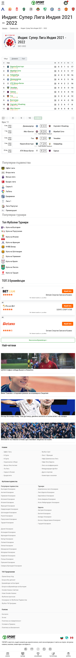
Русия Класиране (7, 516)
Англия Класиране (7, 492)
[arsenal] (73, 9)
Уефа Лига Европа (48, 462)
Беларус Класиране (44, 517)
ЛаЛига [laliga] (6, 191)
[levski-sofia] (3, 9)
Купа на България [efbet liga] (10, 227)
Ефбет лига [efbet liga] (8, 168)
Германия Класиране (8, 496)
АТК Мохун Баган (17, 83)
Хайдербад (14, 75)
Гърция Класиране (44, 524)
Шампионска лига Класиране (48, 489)
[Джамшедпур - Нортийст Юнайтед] (38, 126)
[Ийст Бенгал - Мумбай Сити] (38, 132)
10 (55, 67)
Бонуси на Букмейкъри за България (14, 586)
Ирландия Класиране (8, 535)
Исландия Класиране (8, 532)
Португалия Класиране (9, 519)
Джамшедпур (15, 79)
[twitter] (44, 649)
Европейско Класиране (46, 496)
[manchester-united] (66, 9)
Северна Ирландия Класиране (11, 566)
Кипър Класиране (7, 539)
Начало (4, 28)
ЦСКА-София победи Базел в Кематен (17, 370)
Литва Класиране (7, 546)
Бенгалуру (14, 100)
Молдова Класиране (8, 552)
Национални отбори (10, 462)
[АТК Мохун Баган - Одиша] (38, 151)
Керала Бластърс (17, 66)
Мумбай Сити (15, 71)
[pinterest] (50, 649)
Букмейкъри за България (10, 583)
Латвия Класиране (7, 542)
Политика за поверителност (11, 621)
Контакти (5, 614)
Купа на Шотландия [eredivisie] (11, 251)
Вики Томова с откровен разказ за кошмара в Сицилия (24, 393)
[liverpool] (59, 9)
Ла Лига (6, 469)
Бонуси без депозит (8, 580)
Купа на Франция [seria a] (10, 242)
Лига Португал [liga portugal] (9, 206)
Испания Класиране (8, 499)
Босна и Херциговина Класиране (49, 520)
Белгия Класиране (44, 513)
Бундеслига (8, 475)
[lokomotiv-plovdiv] (31, 9)
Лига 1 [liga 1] (6, 201)
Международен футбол (49, 469)
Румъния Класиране (8, 562)
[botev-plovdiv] (38, 9)
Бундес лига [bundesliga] (8, 182)
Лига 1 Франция (47, 455)
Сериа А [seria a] (6, 187)
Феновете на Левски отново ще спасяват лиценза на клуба (26, 439)
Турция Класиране (7, 523)
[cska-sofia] (10, 9)
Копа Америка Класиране (47, 499)
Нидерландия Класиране (9, 509)
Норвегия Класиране (8, 556)
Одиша (13, 92)
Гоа (11, 96)
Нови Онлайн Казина (9, 593)
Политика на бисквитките (10, 627)
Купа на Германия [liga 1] (11, 256)
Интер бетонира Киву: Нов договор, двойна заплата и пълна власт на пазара (34, 416)
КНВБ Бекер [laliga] (8, 247)
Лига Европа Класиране (46, 492)
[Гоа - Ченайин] (38, 138)
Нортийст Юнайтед (17, 104)
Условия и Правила (8, 624)
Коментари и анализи (49, 475)
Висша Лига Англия (10, 465)
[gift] (66, 3)
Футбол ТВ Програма (9, 603)
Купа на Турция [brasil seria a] (9, 273)
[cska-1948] (17, 9)
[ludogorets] (24, 9)
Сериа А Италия (9, 472)
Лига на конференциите (50, 465)
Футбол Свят (46, 452)
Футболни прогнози (8, 597)
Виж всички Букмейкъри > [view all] (38, 340)
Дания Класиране (7, 529)
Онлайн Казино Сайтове (10, 590)
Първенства (14, 28)
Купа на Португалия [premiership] (11, 231)
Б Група (6, 455)
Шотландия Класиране (9, 512)
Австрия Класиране (44, 510)
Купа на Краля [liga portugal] (9, 261)
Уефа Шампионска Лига (50, 459)
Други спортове (47, 472)
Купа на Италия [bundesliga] (10, 237)
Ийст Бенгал (15, 108)
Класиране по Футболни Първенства (14, 600)
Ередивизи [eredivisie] (8, 196)
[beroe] (45, 9)
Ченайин (13, 88)
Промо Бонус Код (8, 576)
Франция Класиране (8, 506)
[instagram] (38, 649)
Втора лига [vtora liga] (8, 173)
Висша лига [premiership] (8, 177)
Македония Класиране (9, 549)
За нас (4, 617)
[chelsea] (52, 9)
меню (2, 3)
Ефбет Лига (8, 452)
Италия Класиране (7, 502)
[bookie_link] (38, 293)
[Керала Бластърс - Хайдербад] (38, 144)
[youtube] (31, 649)
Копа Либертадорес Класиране (48, 502)
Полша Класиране (7, 559)
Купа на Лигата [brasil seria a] (9, 267)
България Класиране (8, 489)
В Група (6, 459)
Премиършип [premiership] (9, 210)
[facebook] (25, 649)
